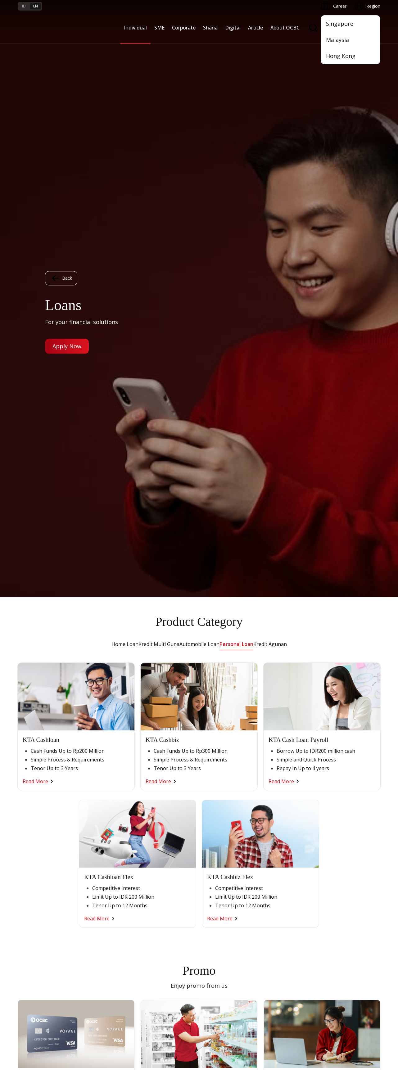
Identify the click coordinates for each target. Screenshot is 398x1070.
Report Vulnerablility (360, 1009)
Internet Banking (280, 832)
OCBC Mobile (277, 791)
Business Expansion (160, 813)
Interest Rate (31, 960)
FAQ (83, 927)
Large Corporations (160, 802)
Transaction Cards (36, 836)
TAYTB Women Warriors (104, 802)
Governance (337, 825)
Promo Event (31, 869)
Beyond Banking (95, 847)
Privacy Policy (250, 1009)
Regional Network (97, 869)
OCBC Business (279, 843)
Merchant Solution (282, 866)
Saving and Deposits (222, 791)
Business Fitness (96, 858)
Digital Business (95, 836)
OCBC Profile (338, 802)
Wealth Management (39, 858)
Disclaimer (216, 1009)
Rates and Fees (33, 938)
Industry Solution (157, 858)
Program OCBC (33, 880)
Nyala (23, 791)
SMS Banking (277, 854)
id (24, 6)
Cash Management (98, 813)
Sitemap (322, 1009)
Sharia (210, 27)
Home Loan (124, 47)
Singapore (339, 23)
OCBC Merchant (280, 877)
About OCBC (285, 27)
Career (86, 938)
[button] (370, 938)
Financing (211, 802)
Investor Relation (342, 813)
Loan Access (92, 825)
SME (159, 27)
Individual (135, 27)
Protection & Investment (227, 825)
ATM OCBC (275, 802)
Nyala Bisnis (91, 791)
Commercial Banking (161, 791)
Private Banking (33, 813)
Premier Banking (34, 802)
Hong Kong (340, 56)
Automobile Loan (199, 47)
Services (210, 813)
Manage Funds (155, 825)
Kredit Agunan (270, 47)
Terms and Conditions (101, 916)
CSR (329, 836)
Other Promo (199, 545)
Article (255, 27)
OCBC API (274, 888)
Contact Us (152, 952)
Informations (338, 791)
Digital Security (94, 960)
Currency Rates (33, 949)
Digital (233, 27)
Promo (25, 916)
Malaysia (337, 39)
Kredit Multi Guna (158, 47)
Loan (23, 847)
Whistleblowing (289, 1009)
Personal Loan (236, 47)
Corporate (184, 27)
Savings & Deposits (37, 825)
